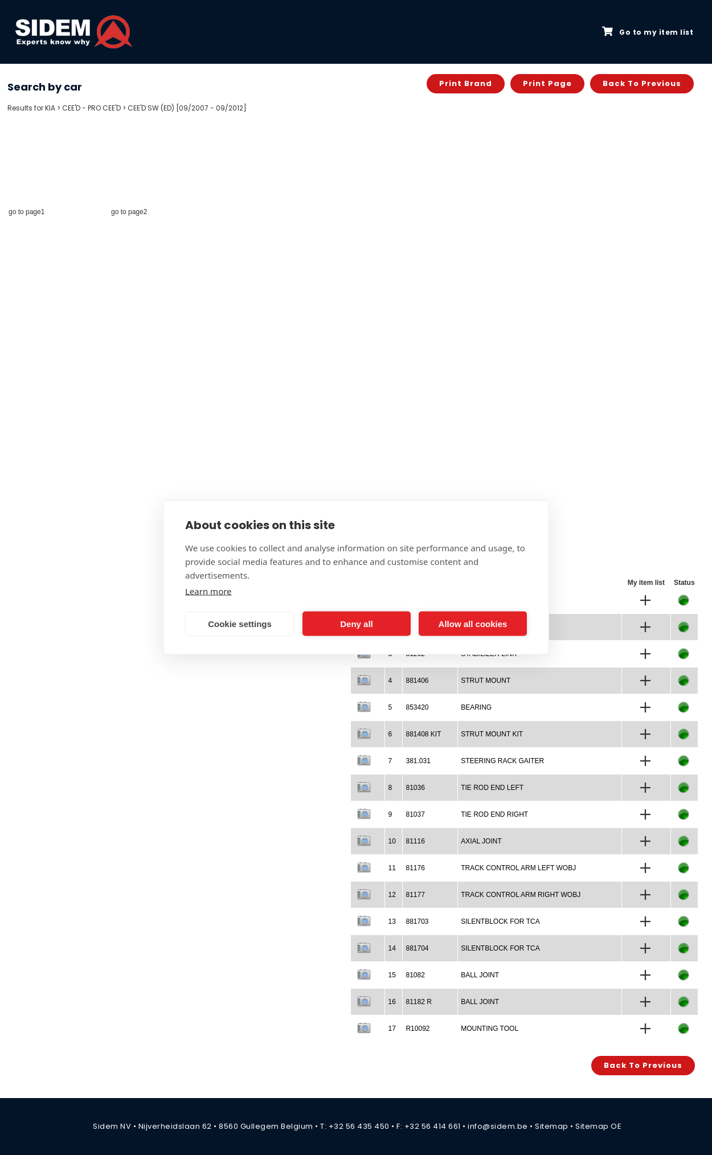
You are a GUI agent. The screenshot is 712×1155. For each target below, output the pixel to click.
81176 (415, 868)
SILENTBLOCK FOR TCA (500, 921)
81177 (415, 895)
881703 (417, 921)
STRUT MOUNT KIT (492, 734)
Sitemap (551, 1126)
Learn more (208, 591)
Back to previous (642, 83)
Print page (547, 83)
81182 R (418, 1002)
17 (391, 1029)
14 (391, 948)
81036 (415, 788)
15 (391, 975)
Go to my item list (647, 32)
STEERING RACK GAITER (502, 761)
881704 (417, 948)
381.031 (418, 761)
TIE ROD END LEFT (492, 788)
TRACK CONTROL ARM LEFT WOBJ (518, 868)
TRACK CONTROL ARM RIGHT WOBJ (520, 895)
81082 (415, 975)
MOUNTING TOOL (489, 1029)
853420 (417, 707)
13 (391, 921)
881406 (417, 681)
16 (391, 1002)
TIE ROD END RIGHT (494, 814)
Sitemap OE (598, 1126)
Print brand (465, 83)
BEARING (476, 707)
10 (391, 841)
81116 (415, 841)
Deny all (356, 623)
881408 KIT (423, 734)
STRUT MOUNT (485, 681)
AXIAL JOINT (481, 841)
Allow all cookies (473, 623)
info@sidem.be (498, 1126)
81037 (415, 814)
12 (391, 895)
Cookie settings (240, 623)
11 (391, 868)
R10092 (417, 1029)
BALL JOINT (480, 975)
